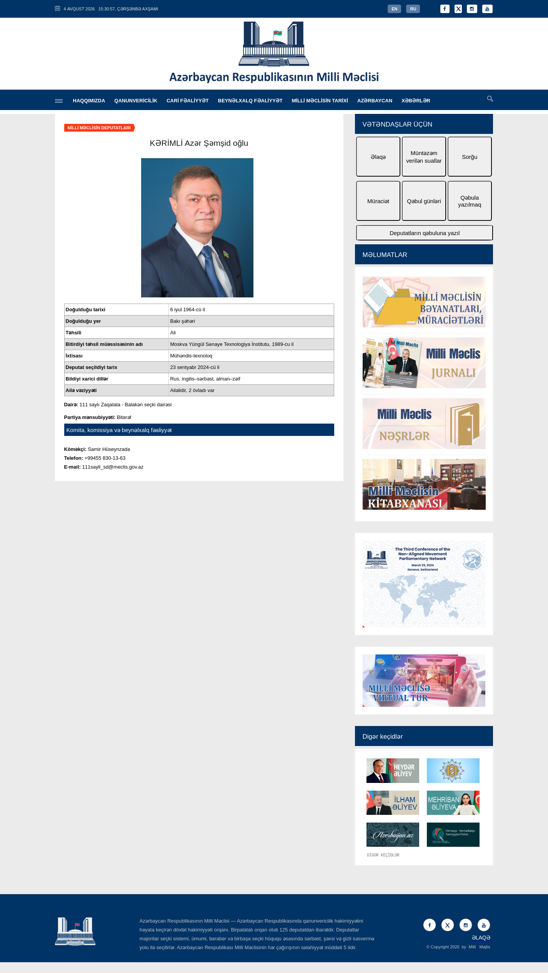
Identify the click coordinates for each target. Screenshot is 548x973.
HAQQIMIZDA (89, 100)
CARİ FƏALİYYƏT (188, 100)
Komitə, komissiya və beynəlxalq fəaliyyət (119, 430)
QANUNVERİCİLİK (135, 100)
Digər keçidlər (383, 736)
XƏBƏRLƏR (415, 100)
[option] (424, 394)
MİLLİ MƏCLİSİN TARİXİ (320, 100)
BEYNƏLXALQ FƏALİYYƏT (250, 100)
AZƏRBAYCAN (374, 100)
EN (394, 9)
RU (413, 9)
